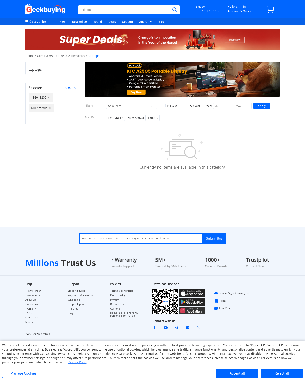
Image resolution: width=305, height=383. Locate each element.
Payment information (80, 295)
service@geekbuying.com (232, 293)
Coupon (127, 22)
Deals (112, 22)
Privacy (114, 299)
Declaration (117, 304)
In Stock (169, 105)
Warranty (30, 308)
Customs (115, 308)
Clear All (71, 88)
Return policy (117, 295)
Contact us (31, 304)
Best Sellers (79, 22)
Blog (161, 22)
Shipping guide (76, 290)
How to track (32, 295)
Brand (98, 22)
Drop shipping (76, 304)
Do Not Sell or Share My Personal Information (124, 314)
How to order (33, 290)
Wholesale (74, 299)
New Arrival (136, 118)
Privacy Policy (77, 362)
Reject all (282, 373)
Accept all (237, 373)
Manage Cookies (23, 373)
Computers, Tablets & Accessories (61, 56)
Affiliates (73, 308)
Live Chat (222, 308)
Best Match (115, 118)
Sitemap (30, 322)
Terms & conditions (121, 290)
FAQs (28, 313)
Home (29, 56)
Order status (32, 317)
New (62, 22)
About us (30, 299)
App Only (145, 22)
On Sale (193, 105)
